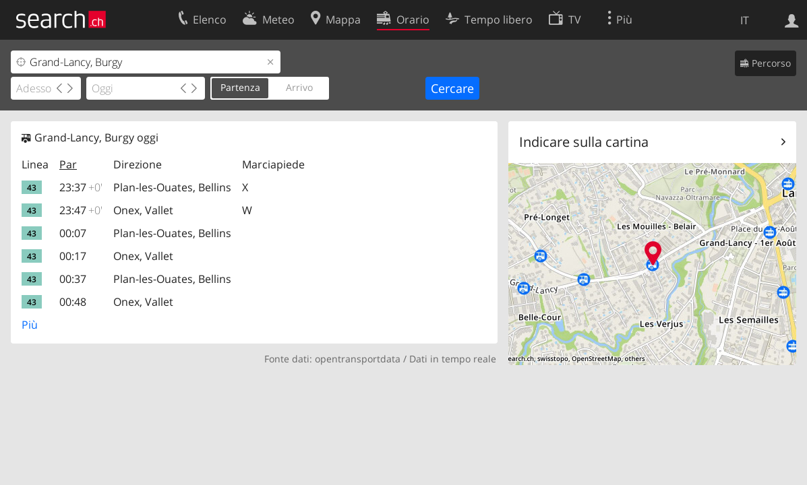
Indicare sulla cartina (584, 142)
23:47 (80, 210)
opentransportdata (357, 358)
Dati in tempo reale (452, 358)
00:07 (72, 233)
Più (30, 324)
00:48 (72, 301)
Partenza (240, 87)
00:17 (72, 256)
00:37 (72, 278)
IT (744, 20)
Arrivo (299, 87)
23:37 (80, 187)
